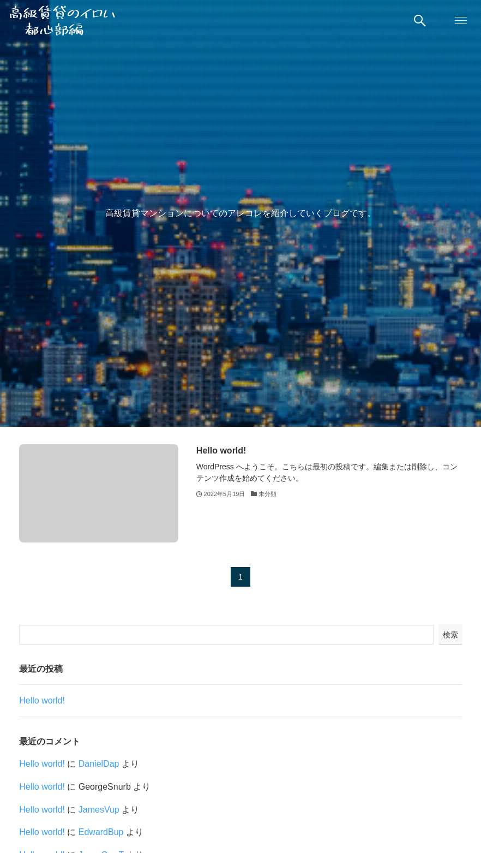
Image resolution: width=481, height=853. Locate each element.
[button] (419, 20)
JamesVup (99, 809)
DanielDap (99, 763)
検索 (450, 634)
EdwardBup (101, 832)
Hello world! (42, 700)
